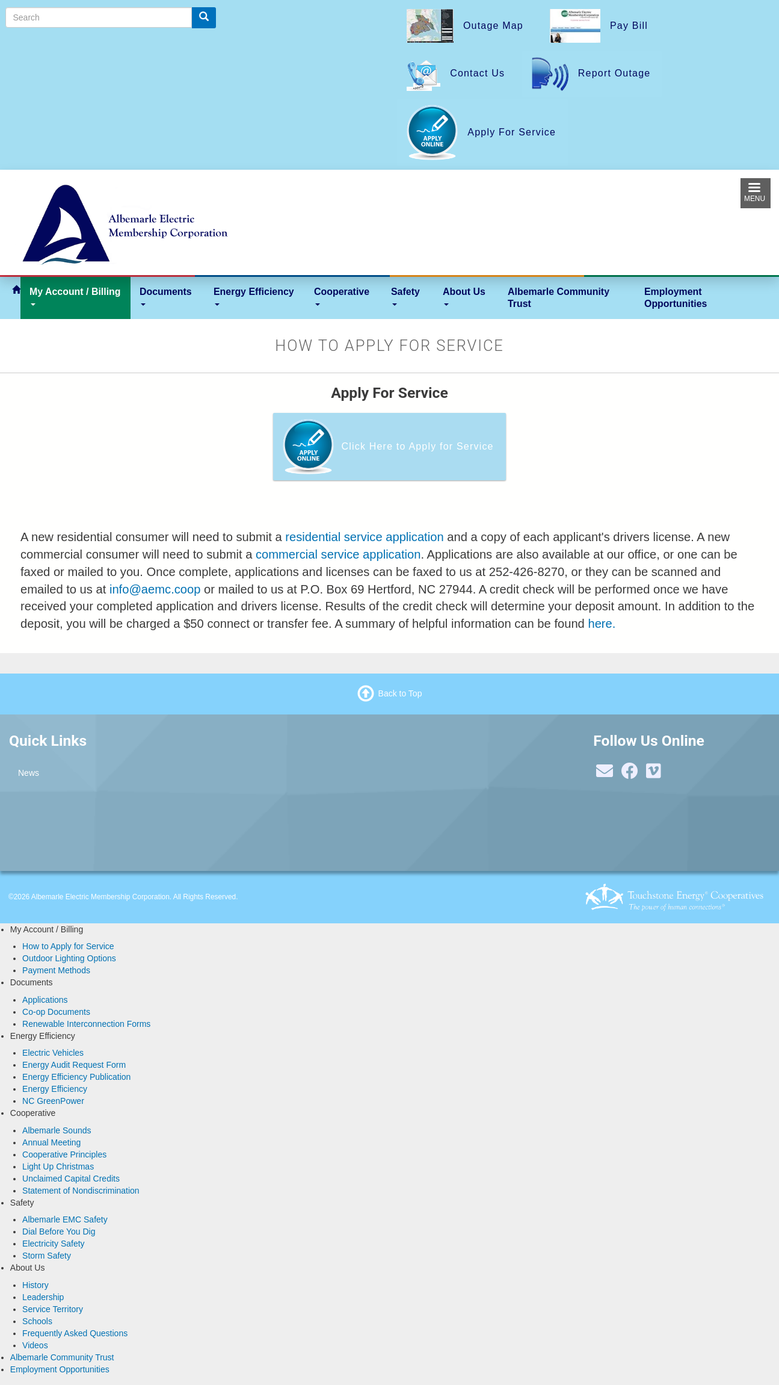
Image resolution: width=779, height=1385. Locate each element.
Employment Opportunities (675, 298)
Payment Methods (56, 970)
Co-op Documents (56, 1012)
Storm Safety (46, 1255)
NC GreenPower (53, 1101)
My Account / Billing (75, 296)
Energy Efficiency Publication (76, 1077)
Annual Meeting (51, 1142)
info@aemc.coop (155, 589)
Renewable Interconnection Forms (86, 1024)
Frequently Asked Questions (75, 1333)
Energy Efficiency (254, 296)
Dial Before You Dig (58, 1231)
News (28, 773)
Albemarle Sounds (56, 1130)
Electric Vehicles (53, 1053)
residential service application (364, 537)
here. (601, 623)
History (35, 1285)
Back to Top (400, 693)
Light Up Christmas (58, 1166)
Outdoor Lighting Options (69, 958)
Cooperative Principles (64, 1154)
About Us (464, 296)
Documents (166, 296)
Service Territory (52, 1309)
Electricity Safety (53, 1243)
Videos (35, 1345)
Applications (45, 1000)
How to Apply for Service (68, 946)
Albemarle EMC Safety (65, 1219)
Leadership (43, 1297)
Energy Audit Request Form (74, 1065)
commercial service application (338, 554)
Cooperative (341, 296)
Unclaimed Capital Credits (71, 1178)
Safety (405, 296)
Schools (37, 1321)
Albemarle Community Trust (558, 298)
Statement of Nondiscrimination (81, 1190)
